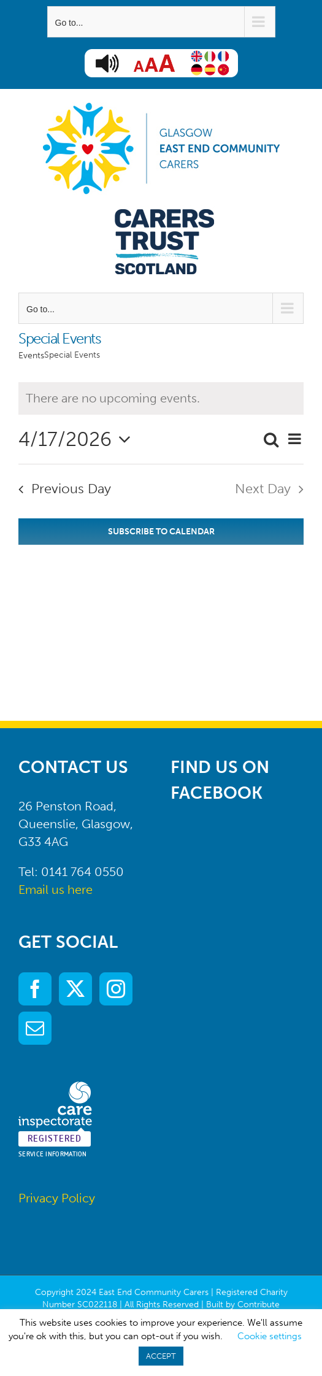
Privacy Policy (56, 1198)
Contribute (258, 1304)
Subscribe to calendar (161, 531)
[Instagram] (115, 988)
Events (31, 355)
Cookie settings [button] (269, 1336)
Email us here (55, 889)
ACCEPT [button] (161, 1356)
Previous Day (71, 488)
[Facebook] (35, 988)
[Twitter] (75, 988)
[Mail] (35, 1028)
